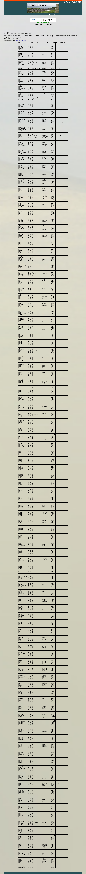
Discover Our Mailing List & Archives (36, 14)
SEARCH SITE (57, 14)
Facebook (52, 14)
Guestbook (47, 14)
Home (26, 14)
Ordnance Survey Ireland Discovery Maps (21, 40)
